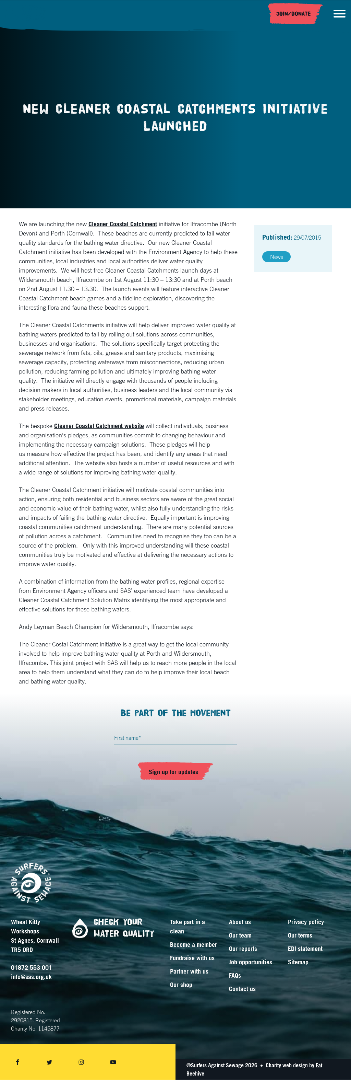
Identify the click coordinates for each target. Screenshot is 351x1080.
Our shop (181, 985)
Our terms (300, 935)
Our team (240, 935)
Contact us (242, 989)
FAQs (235, 975)
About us (240, 922)
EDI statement (305, 949)
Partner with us (189, 971)
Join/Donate (293, 14)
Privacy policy (306, 922)
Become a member (193, 945)
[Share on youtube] (113, 1062)
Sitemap (298, 962)
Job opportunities (250, 962)
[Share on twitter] (49, 1062)
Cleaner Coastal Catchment (122, 224)
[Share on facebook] (17, 1062)
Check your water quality (110, 928)
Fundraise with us (192, 958)
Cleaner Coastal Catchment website (99, 426)
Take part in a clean (187, 926)
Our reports (243, 949)
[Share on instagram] (81, 1062)
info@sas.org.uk (31, 977)
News (276, 257)
